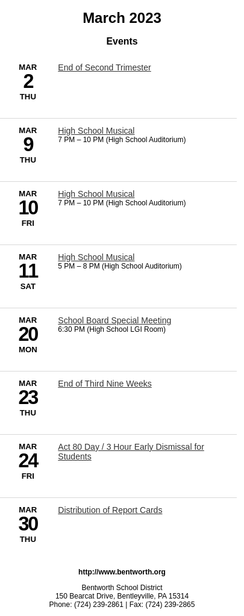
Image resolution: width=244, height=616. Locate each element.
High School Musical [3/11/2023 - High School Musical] (96, 257)
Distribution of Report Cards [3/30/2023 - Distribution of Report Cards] (110, 510)
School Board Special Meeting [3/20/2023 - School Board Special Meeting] (114, 320)
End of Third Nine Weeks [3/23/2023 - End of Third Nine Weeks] (104, 383)
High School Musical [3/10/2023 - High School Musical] (96, 194)
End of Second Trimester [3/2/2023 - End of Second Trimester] (104, 67)
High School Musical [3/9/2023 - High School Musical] (96, 130)
